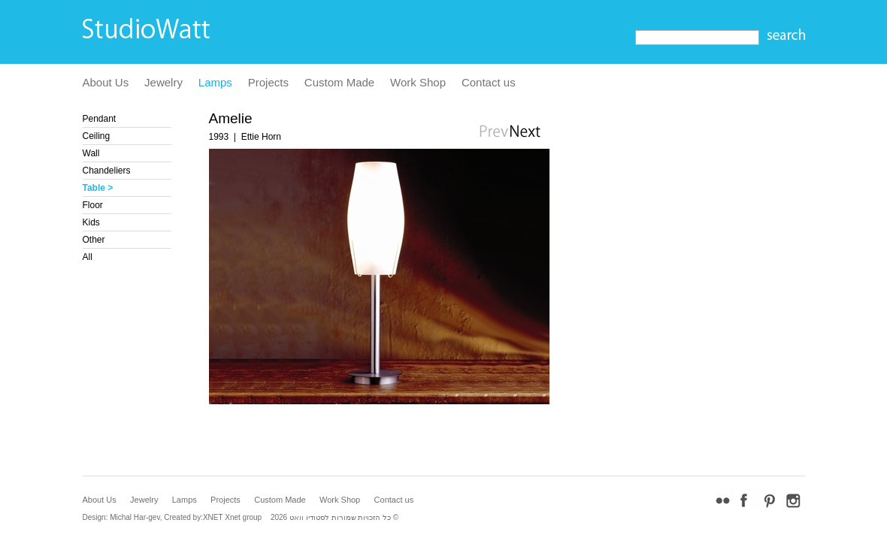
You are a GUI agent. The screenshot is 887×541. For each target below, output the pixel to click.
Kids (91, 222)
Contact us (489, 82)
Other (94, 239)
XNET (213, 517)
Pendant (100, 118)
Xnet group (243, 517)
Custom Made (339, 82)
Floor (93, 205)
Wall (91, 153)
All (87, 257)
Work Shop (418, 82)
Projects (268, 82)
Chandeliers (107, 170)
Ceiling (96, 136)
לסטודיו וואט (309, 517)
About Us (106, 82)
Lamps (215, 82)
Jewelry (163, 82)
